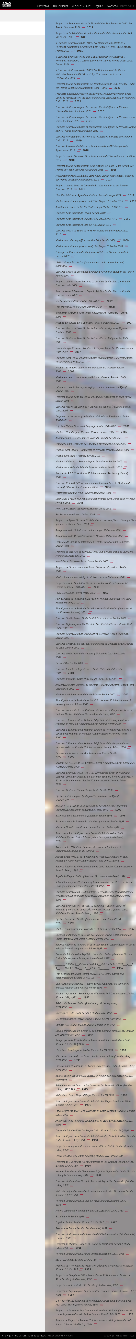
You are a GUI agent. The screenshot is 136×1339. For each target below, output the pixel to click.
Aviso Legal (109, 1335)
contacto (112, 6)
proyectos (43, 6)
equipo (99, 6)
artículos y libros (82, 6)
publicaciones (60, 6)
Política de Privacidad (125, 1335)
